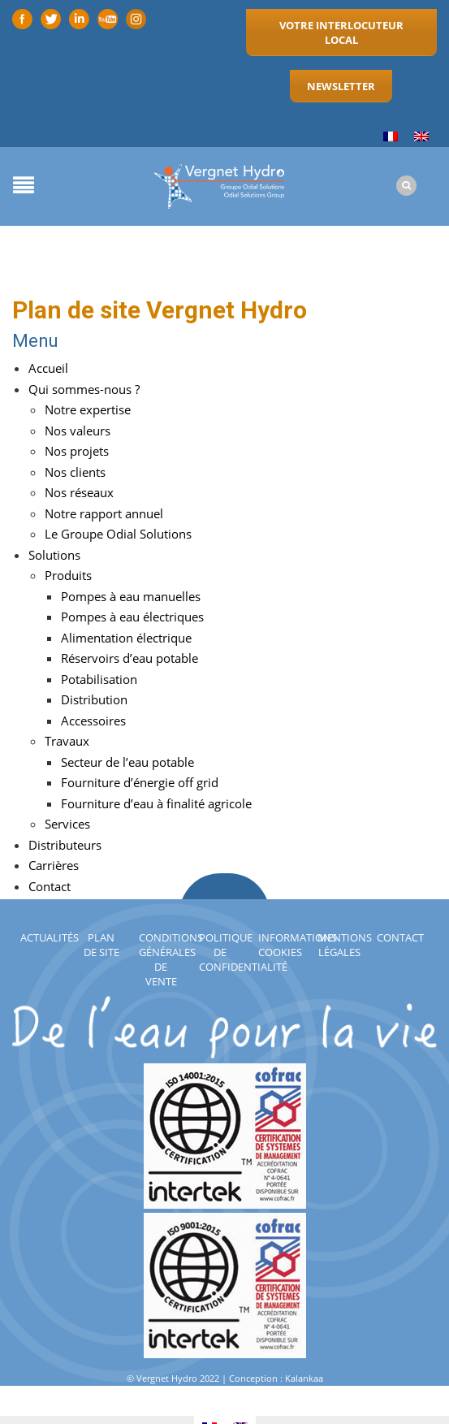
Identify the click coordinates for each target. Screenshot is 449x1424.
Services (67, 824)
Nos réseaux (79, 492)
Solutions (54, 555)
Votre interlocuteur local (341, 32)
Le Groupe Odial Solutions (118, 534)
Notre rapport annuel (104, 513)
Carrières (53, 865)
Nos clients (75, 472)
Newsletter (341, 86)
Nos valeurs (77, 430)
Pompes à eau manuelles (131, 596)
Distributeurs (64, 845)
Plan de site (101, 944)
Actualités (49, 937)
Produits (68, 575)
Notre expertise (88, 409)
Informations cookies (297, 944)
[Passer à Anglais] (421, 137)
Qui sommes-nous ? (84, 389)
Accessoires (93, 720)
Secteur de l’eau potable (127, 762)
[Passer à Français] (390, 137)
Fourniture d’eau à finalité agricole (156, 803)
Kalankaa (304, 1378)
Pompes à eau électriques (132, 616)
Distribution (94, 699)
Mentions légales (344, 944)
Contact (400, 937)
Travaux (67, 741)
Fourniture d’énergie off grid (139, 782)
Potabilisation (99, 679)
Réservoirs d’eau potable (129, 658)
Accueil (48, 368)
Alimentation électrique (126, 638)
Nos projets (77, 451)
